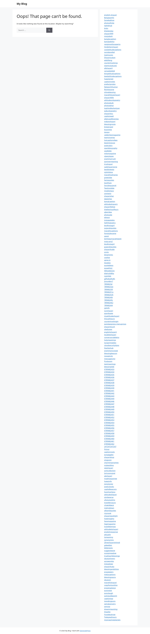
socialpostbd (109, 52)
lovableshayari (110, 334)
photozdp (108, 215)
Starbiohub (108, 348)
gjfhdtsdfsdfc (109, 279)
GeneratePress (85, 631)
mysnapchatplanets (112, 620)
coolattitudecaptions (112, 49)
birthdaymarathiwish (112, 239)
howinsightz (109, 518)
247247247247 (110, 446)
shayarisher (109, 196)
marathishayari (110, 582)
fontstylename (110, 233)
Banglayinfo (109, 17)
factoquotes (109, 180)
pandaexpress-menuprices (115, 324)
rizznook (107, 513)
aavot (106, 236)
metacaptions (110, 574)
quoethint (108, 268)
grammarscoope (111, 350)
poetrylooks (109, 486)
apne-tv (107, 260)
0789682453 (109, 420)
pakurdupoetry (110, 111)
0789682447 (109, 404)
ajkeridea (108, 212)
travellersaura (110, 502)
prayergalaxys (110, 588)
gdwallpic (108, 545)
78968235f (108, 289)
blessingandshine (111, 569)
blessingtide (109, 366)
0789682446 (109, 401)
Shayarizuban (109, 57)
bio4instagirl (109, 225)
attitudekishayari (111, 529)
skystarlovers (109, 558)
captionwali (109, 116)
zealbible (108, 151)
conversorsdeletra (111, 337)
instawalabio (109, 220)
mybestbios (109, 465)
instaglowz (108, 564)
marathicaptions (111, 231)
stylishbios (108, 172)
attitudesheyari (110, 494)
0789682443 (109, 396)
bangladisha (109, 41)
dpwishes (108, 199)
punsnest (108, 590)
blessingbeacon (110, 353)
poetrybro (108, 145)
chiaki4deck (109, 505)
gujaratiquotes (110, 228)
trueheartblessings (112, 556)
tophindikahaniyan (112, 108)
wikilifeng (108, 60)
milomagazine (110, 153)
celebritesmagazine (112, 135)
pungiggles (108, 454)
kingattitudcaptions (112, 73)
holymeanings (110, 340)
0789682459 (109, 436)
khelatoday (108, 31)
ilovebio (107, 263)
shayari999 (108, 33)
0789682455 (109, 425)
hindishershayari (111, 47)
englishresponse (111, 532)
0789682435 (109, 374)
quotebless (108, 265)
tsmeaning (108, 537)
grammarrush (110, 159)
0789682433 (109, 369)
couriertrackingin (111, 321)
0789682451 (109, 414)
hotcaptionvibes (111, 140)
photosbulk (109, 103)
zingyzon (108, 460)
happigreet (108, 79)
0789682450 (109, 412)
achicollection (110, 470)
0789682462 (109, 444)
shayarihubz (109, 566)
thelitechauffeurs (111, 209)
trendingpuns (109, 601)
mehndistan (109, 508)
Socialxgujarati (110, 185)
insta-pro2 (108, 241)
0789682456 (109, 428)
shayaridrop (109, 457)
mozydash (108, 36)
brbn (106, 28)
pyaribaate (108, 313)
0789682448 (109, 406)
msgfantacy (109, 191)
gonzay (107, 606)
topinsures (108, 55)
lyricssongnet (109, 473)
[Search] (49, 30)
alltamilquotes (110, 510)
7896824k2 (108, 302)
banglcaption (109, 201)
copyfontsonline (111, 585)
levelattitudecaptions (113, 76)
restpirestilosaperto (112, 44)
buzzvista (108, 129)
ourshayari (108, 311)
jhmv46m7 (108, 281)
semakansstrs (110, 604)
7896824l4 (108, 305)
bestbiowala (109, 169)
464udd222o (109, 271)
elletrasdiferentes (111, 119)
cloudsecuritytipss (111, 345)
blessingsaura (110, 577)
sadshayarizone (110, 167)
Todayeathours (110, 617)
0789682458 (109, 433)
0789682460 (109, 438)
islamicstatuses (110, 65)
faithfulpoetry (110, 223)
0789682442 (109, 393)
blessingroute (110, 124)
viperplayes (109, 156)
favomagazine (110, 521)
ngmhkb (107, 276)
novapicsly (108, 356)
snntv (106, 252)
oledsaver (108, 329)
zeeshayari (108, 468)
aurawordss (109, 561)
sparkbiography (110, 148)
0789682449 (109, 409)
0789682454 (109, 422)
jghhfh (107, 308)
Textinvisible (109, 188)
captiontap (108, 598)
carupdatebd (109, 71)
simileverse (108, 497)
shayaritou (108, 113)
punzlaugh (108, 593)
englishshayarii (110, 332)
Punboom (108, 361)
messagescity (109, 358)
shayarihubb (109, 249)
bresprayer (108, 127)
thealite (107, 612)
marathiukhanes (111, 175)
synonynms (109, 540)
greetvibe (108, 177)
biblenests (108, 548)
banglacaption (110, 39)
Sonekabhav (109, 20)
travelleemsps (110, 526)
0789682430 (109, 388)
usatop (107, 257)
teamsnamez (109, 137)
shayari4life (109, 97)
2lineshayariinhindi (112, 542)
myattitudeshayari (111, 316)
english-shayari (110, 15)
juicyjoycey (108, 484)
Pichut (106, 449)
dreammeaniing (110, 609)
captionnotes (109, 81)
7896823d (108, 284)
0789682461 (109, 441)
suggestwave (109, 550)
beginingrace (109, 143)
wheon (107, 217)
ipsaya (106, 132)
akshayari (108, 476)
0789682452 (109, 417)
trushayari (108, 164)
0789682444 (109, 398)
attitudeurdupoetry (112, 100)
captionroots (109, 452)
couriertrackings (111, 63)
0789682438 (109, 382)
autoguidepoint (110, 596)
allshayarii (108, 68)
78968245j (108, 300)
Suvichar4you (109, 492)
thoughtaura (109, 318)
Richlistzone (109, 89)
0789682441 (109, 390)
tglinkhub (108, 25)
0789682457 (109, 430)
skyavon (107, 580)
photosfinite (109, 23)
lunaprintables (110, 343)
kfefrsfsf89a (109, 273)
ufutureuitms (109, 500)
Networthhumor (111, 87)
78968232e (108, 286)
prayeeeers (108, 572)
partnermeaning (111, 161)
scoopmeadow (110, 553)
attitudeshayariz (111, 204)
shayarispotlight (111, 516)
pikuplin (107, 534)
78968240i (108, 297)
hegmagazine (109, 524)
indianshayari (109, 121)
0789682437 (109, 380)
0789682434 (109, 372)
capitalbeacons (110, 489)
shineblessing (110, 92)
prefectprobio (110, 84)
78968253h (108, 295)
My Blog (22, 3)
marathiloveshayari (112, 95)
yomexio (107, 193)
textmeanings (110, 364)
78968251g (108, 292)
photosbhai (109, 105)
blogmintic (108, 255)
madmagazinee (110, 478)
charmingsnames (111, 462)
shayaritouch (109, 327)
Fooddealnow (109, 614)
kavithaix (108, 183)
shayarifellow (109, 207)
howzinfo (108, 481)
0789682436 (109, 377)
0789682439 (109, 385)
